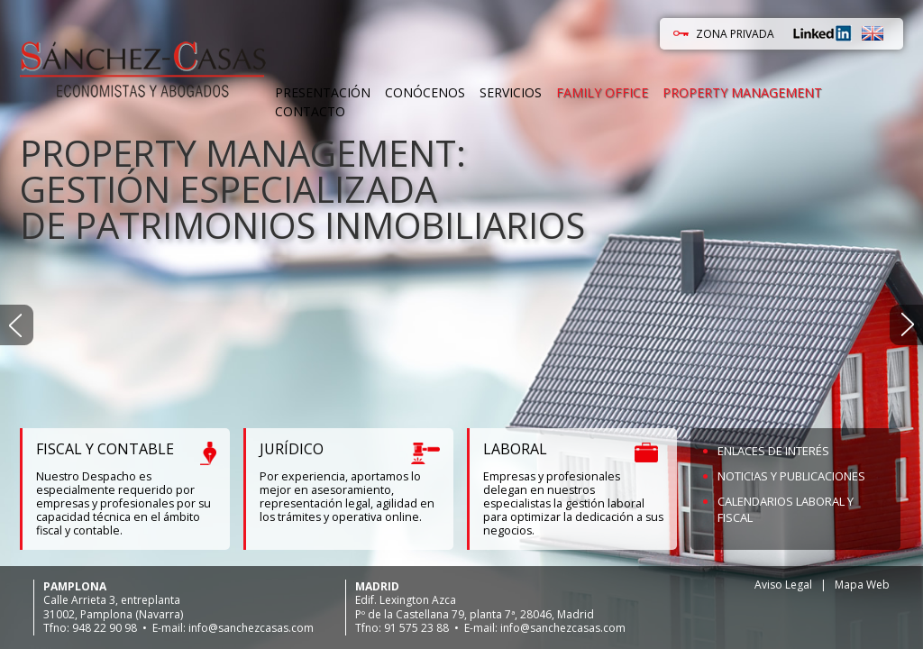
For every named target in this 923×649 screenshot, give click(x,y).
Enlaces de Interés (773, 451)
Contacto (310, 111)
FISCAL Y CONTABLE (105, 449)
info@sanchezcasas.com (251, 627)
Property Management (742, 92)
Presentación (322, 92)
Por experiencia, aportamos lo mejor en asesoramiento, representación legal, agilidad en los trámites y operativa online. (347, 497)
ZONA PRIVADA (735, 33)
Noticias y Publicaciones (791, 476)
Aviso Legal (783, 584)
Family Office (602, 92)
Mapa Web (862, 584)
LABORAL (515, 449)
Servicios (511, 92)
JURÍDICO (292, 449)
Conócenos (425, 92)
